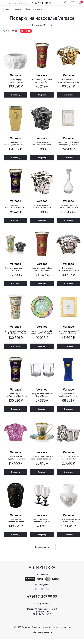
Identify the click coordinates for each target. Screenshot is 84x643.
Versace (15, 75)
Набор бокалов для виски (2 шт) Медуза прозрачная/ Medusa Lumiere (42, 398)
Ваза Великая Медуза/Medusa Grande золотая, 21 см (68, 81)
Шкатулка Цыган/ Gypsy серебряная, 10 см (68, 461)
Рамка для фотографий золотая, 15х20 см (68, 334)
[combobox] (19, 3)
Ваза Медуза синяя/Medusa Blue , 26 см (15, 207)
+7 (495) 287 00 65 (42, 601)
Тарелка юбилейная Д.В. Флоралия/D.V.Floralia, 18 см (42, 334)
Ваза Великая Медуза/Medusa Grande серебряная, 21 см (68, 271)
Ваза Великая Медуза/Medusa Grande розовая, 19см (15, 461)
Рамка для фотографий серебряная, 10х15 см (68, 144)
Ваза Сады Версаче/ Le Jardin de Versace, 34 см (15, 334)
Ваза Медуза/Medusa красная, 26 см (42, 81)
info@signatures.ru (42, 608)
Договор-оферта (42, 636)
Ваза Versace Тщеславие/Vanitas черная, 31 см (15, 524)
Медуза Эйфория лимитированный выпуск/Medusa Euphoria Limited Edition (15, 81)
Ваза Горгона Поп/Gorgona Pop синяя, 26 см (68, 398)
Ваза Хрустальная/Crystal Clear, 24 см (68, 524)
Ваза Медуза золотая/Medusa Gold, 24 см (15, 144)
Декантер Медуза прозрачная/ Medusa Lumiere (68, 207)
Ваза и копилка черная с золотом (15, 271)
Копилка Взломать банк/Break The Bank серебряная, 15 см (42, 207)
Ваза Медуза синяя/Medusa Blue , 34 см (15, 398)
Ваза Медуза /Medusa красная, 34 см (42, 271)
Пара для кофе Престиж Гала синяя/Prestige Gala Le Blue (42, 461)
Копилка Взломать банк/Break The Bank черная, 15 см (42, 144)
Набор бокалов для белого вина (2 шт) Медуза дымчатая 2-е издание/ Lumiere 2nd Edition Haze (42, 524)
